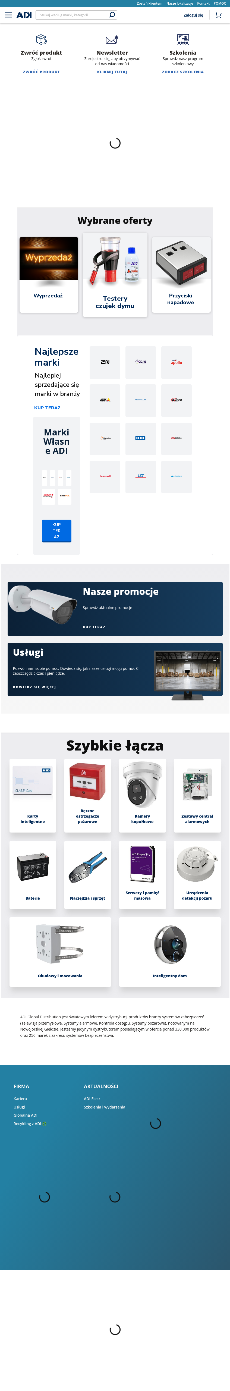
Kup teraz (47, 408)
